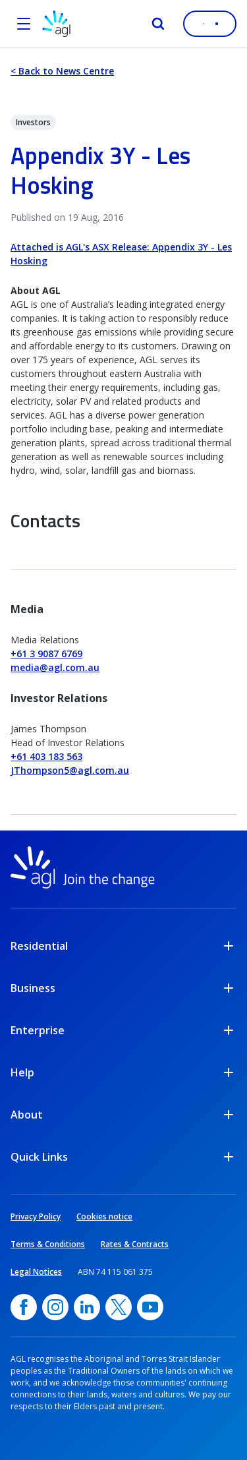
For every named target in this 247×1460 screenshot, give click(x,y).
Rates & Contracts (135, 1244)
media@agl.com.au (55, 667)
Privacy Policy (36, 1216)
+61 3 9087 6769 (46, 653)
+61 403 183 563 (46, 756)
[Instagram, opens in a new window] (55, 1307)
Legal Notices (36, 1271)
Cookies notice (104, 1216)
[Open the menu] (24, 24)
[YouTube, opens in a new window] (150, 1307)
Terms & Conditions (48, 1244)
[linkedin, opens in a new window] (87, 1307)
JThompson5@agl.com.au (70, 770)
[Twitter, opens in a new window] (118, 1307)
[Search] (158, 24)
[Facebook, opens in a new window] (24, 1307)
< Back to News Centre (62, 71)
